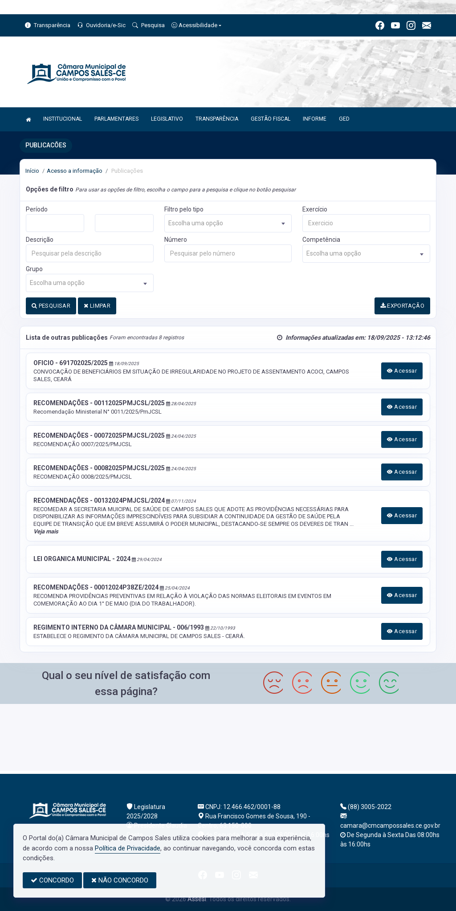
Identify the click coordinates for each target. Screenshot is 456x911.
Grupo (34, 268)
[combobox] (228, 223)
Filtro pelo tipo (184, 209)
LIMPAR (97, 305)
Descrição (39, 239)
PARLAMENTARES (116, 119)
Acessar (402, 370)
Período (37, 209)
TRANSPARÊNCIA (216, 119)
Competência (321, 239)
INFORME (314, 119)
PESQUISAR (51, 305)
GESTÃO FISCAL (270, 119)
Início (32, 170)
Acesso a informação (74, 170)
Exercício (314, 209)
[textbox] (228, 223)
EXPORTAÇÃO (402, 305)
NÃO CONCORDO (119, 880)
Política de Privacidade (127, 848)
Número (175, 239)
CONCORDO (52, 880)
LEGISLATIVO (167, 119)
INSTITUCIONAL (62, 119)
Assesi (196, 899)
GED (344, 119)
